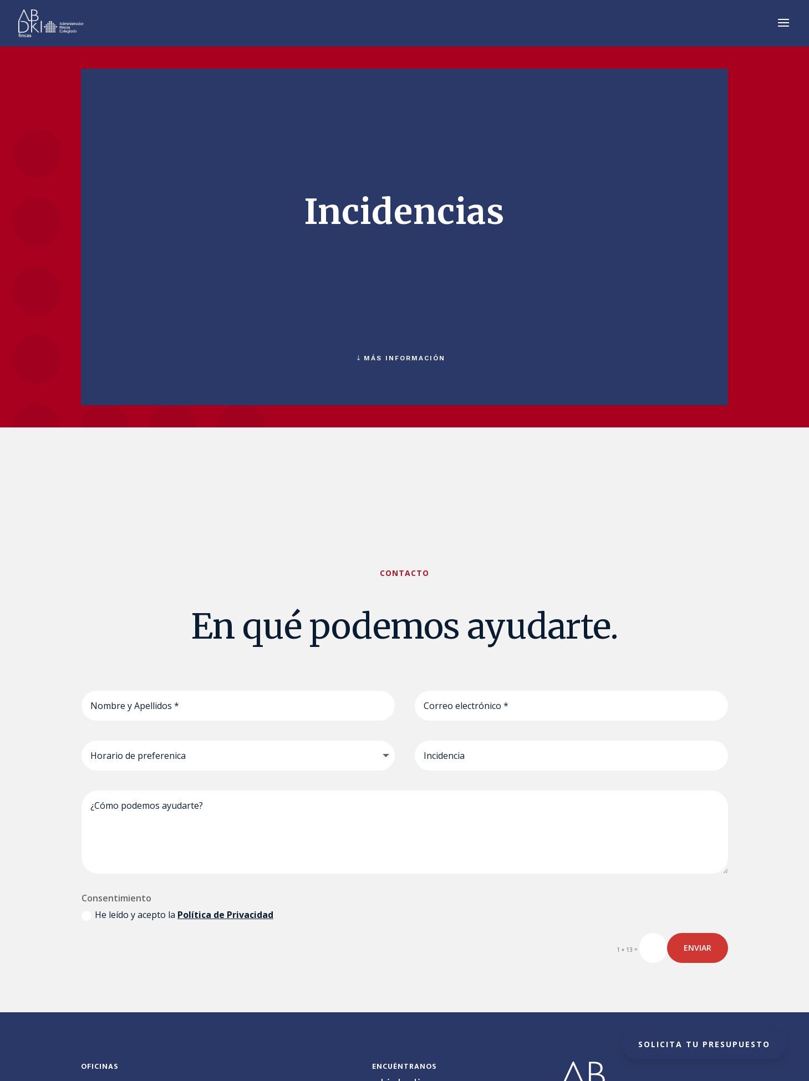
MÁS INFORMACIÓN (404, 358)
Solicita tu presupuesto (704, 1044)
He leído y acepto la (177, 915)
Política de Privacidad (225, 915)
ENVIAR (697, 947)
